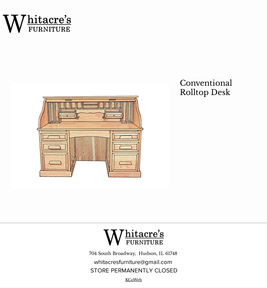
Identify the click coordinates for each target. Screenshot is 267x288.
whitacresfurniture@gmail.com (133, 262)
